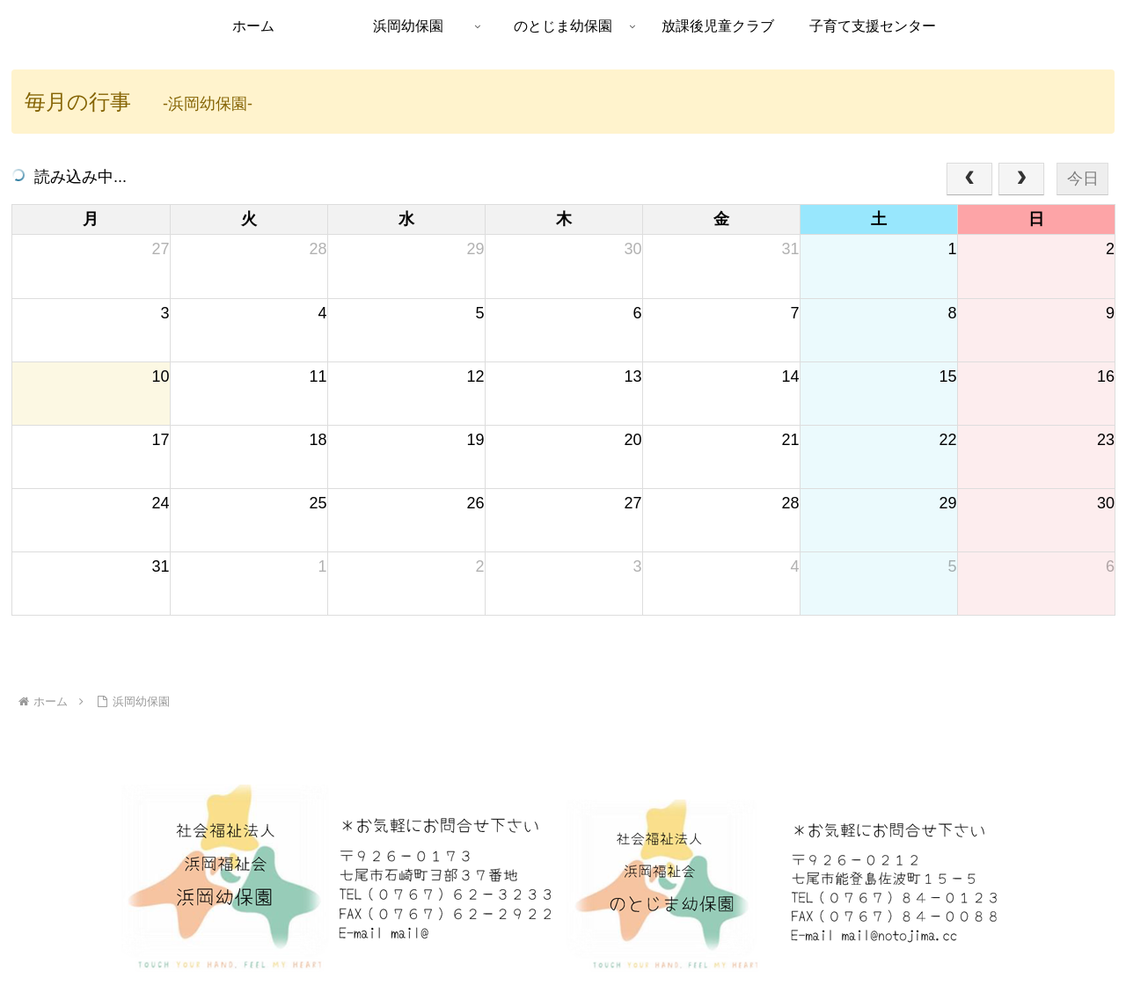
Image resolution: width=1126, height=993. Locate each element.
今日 (1083, 178)
